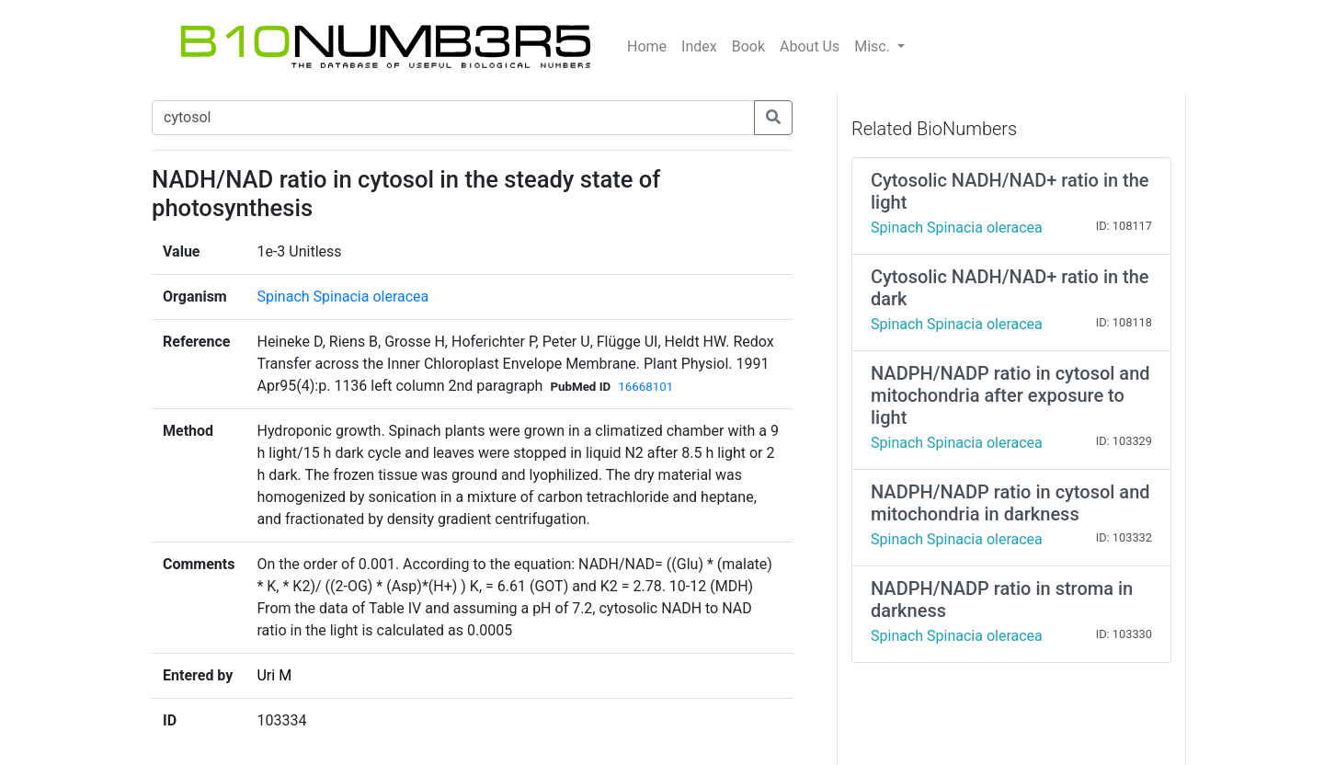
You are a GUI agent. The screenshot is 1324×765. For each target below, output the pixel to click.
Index (699, 46)
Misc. (874, 46)
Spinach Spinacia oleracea (342, 296)
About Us (809, 46)
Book (748, 46)
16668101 (645, 387)
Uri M (274, 675)
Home (647, 46)
